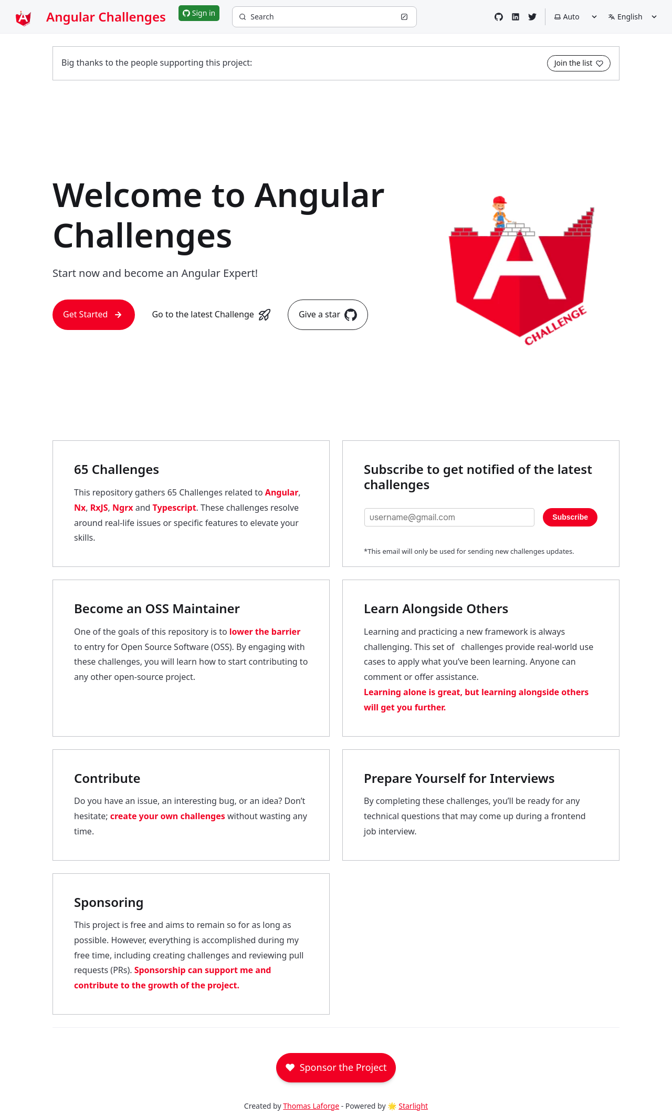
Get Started (93, 314)
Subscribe (570, 517)
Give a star (328, 314)
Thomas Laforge (311, 1106)
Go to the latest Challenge (211, 314)
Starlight (413, 1106)
